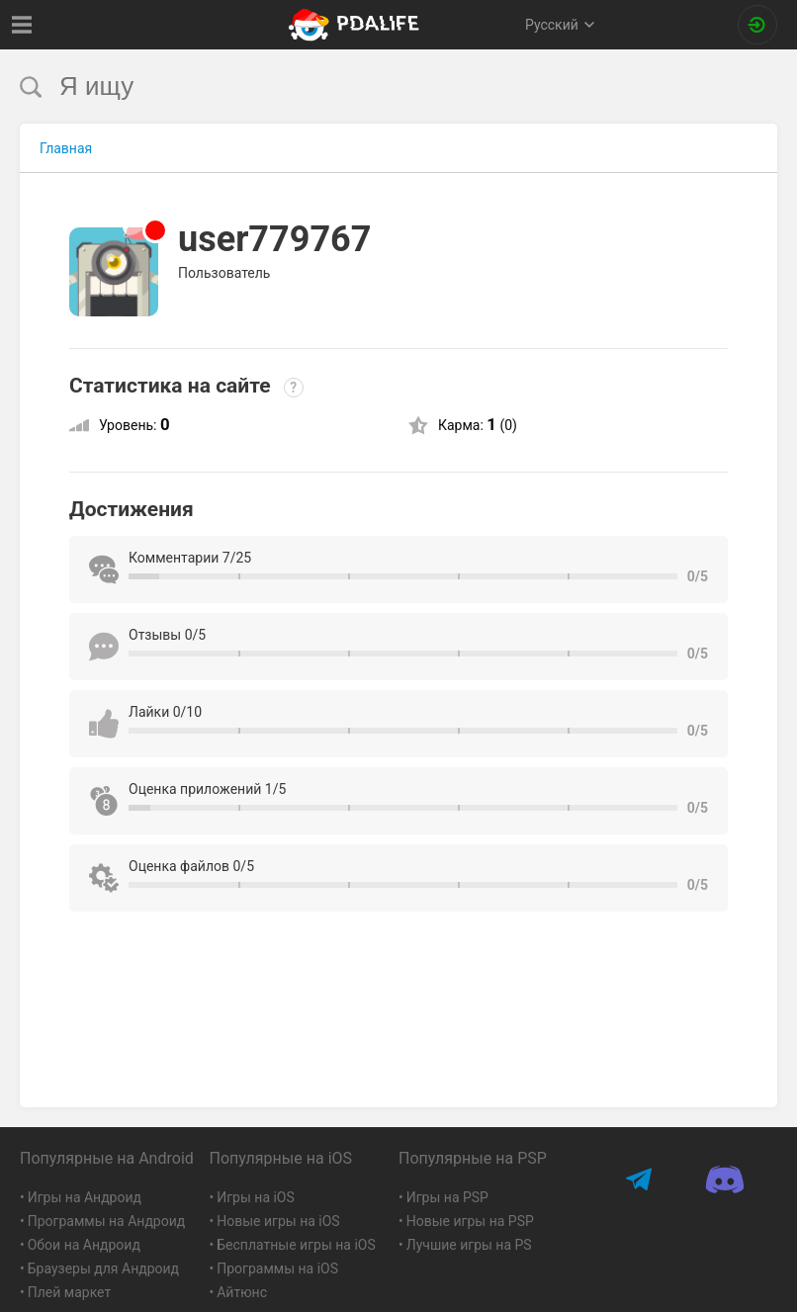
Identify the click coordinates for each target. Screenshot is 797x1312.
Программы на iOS (277, 1268)
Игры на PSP (447, 1197)
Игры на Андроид (84, 1197)
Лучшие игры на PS (469, 1245)
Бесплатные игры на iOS (296, 1245)
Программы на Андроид (107, 1221)
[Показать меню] (22, 24)
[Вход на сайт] (757, 24)
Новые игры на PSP (470, 1221)
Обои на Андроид (84, 1245)
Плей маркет (69, 1292)
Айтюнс (242, 1292)
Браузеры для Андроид (103, 1268)
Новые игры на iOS (278, 1221)
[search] (361, 86)
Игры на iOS (256, 1197)
